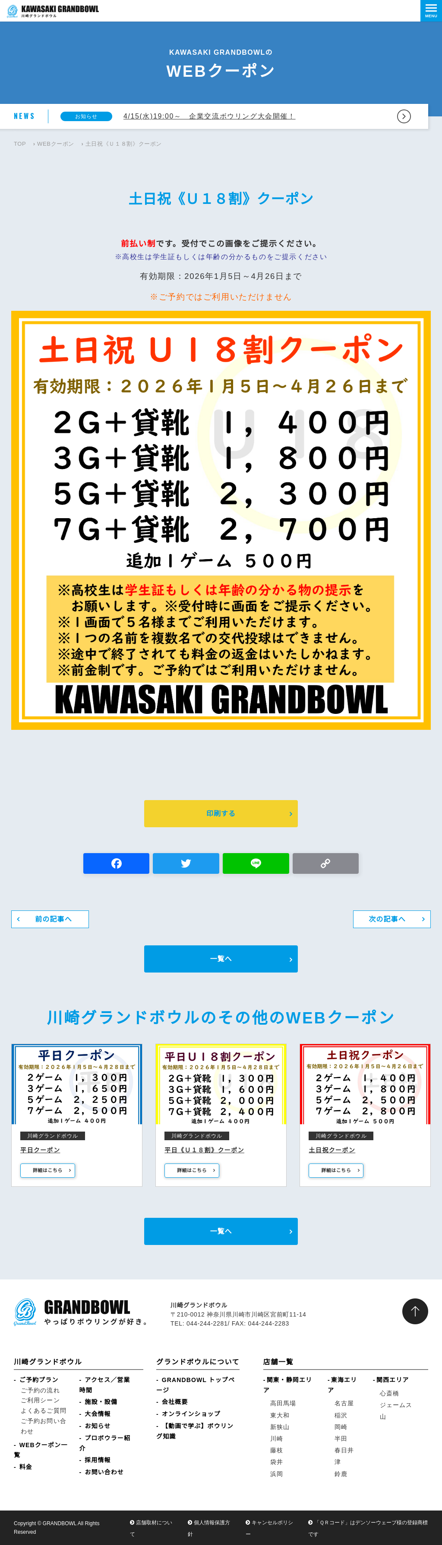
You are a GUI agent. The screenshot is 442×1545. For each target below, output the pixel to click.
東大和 (280, 1415)
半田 (341, 1438)
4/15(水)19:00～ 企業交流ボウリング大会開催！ (209, 116)
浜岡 (276, 1473)
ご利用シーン (40, 1400)
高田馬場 (283, 1403)
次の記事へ (387, 919)
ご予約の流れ (40, 1390)
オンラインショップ (191, 1414)
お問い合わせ (104, 1472)
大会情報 (97, 1414)
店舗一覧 (278, 1362)
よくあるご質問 (43, 1410)
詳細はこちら (48, 1170)
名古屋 (344, 1403)
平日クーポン (40, 1150)
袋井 (276, 1461)
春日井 (344, 1450)
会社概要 (175, 1401)
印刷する (221, 813)
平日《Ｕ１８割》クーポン (204, 1150)
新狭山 (280, 1426)
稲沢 (341, 1415)
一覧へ (221, 959)
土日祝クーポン (332, 1150)
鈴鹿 (341, 1473)
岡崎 (341, 1426)
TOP (20, 144)
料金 (25, 1467)
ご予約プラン (39, 1379)
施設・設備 (101, 1401)
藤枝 (276, 1450)
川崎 (276, 1438)
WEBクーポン (55, 144)
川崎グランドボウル (48, 1362)
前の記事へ (53, 919)
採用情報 (97, 1460)
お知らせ (97, 1426)
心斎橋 (389, 1393)
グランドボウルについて (198, 1362)
